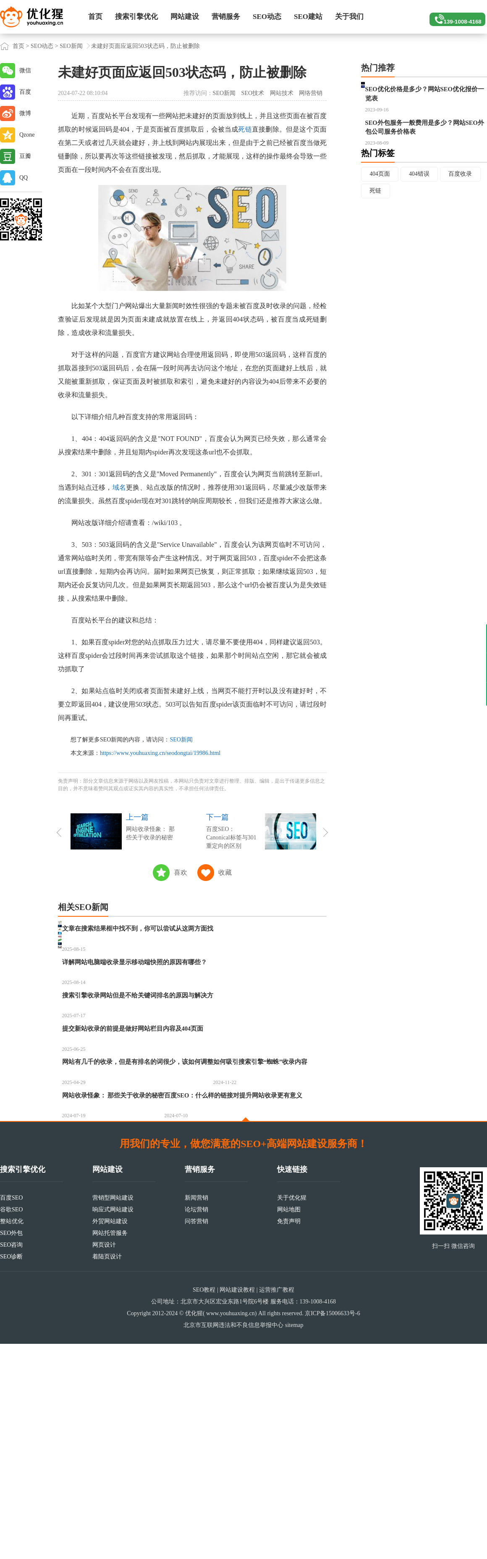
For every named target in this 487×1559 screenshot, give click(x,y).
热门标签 (378, 192)
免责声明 (289, 1436)
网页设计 (104, 1460)
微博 (25, 113)
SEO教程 (204, 1505)
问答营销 (196, 1436)
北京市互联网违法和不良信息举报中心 (233, 1540)
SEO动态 (267, 17)
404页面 (380, 213)
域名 (119, 487)
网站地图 (289, 1425)
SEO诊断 (11, 1472)
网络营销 (310, 93)
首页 (95, 17)
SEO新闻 (71, 46)
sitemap (294, 1540)
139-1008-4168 (453, 17)
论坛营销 (196, 1425)
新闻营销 (196, 1413)
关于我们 (349, 17)
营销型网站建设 (113, 1413)
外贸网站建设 (110, 1436)
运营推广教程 (276, 1505)
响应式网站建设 (113, 1425)
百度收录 (462, 213)
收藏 (225, 872)
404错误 (420, 213)
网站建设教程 (237, 1505)
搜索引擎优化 (136, 17)
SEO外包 (11, 1448)
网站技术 (281, 93)
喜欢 (180, 872)
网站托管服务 (110, 1448)
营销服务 (226, 17)
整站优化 (12, 1436)
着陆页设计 (107, 1472)
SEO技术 (252, 93)
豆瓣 (25, 156)
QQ (23, 177)
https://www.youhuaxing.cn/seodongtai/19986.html (160, 753)
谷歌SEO (11, 1425)
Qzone (27, 135)
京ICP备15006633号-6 (332, 1528)
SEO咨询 (11, 1460)
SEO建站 (308, 17)
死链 (244, 129)
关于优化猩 (291, 1413)
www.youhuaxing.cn (230, 1528)
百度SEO (11, 1413)
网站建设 (184, 17)
